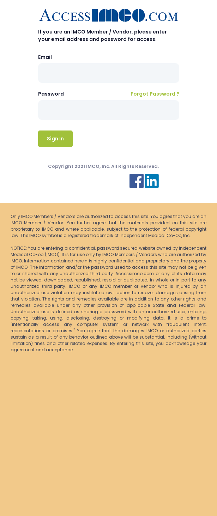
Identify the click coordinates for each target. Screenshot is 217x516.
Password (51, 93)
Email (45, 57)
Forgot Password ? (155, 93)
